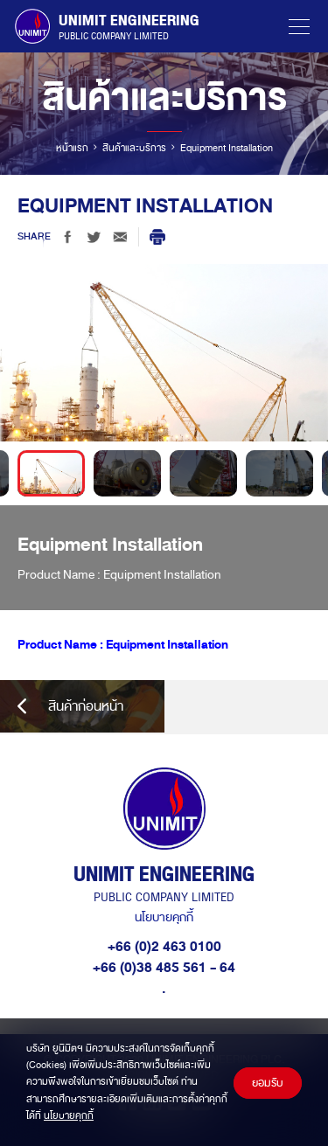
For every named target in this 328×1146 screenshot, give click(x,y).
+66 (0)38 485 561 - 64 (164, 967)
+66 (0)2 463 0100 (164, 946)
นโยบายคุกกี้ (164, 917)
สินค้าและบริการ (134, 148)
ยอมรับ (267, 1083)
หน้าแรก (72, 148)
